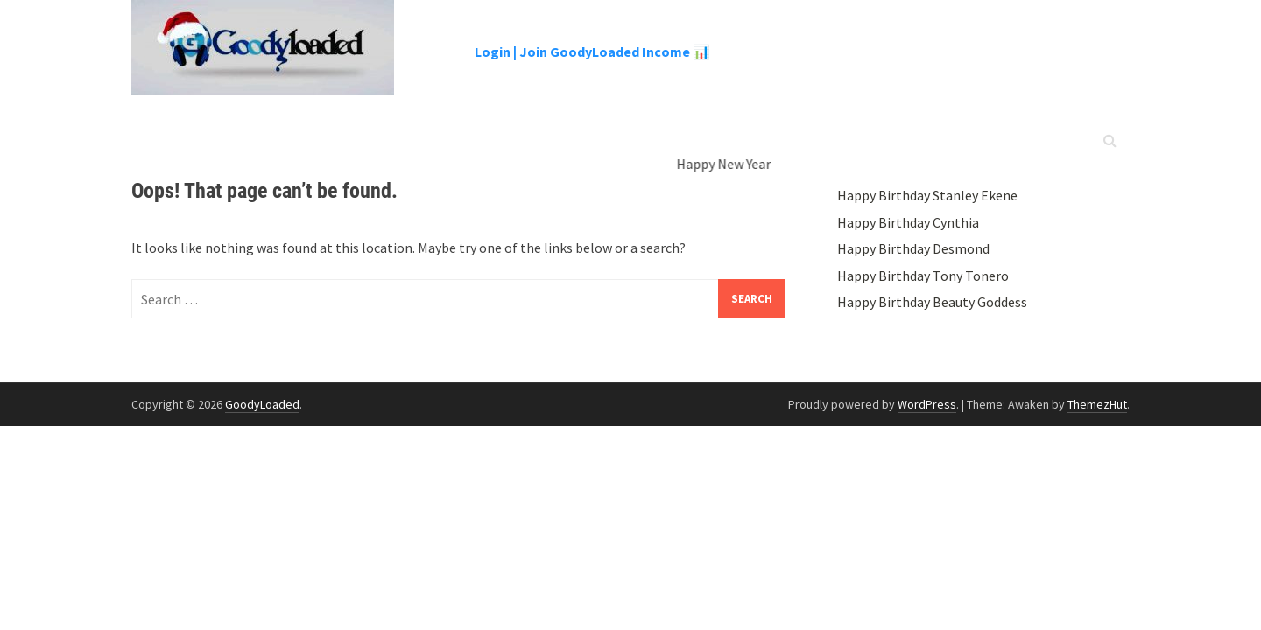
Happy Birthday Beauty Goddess (932, 302)
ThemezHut (1097, 404)
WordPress (927, 404)
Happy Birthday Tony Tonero (923, 275)
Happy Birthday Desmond (913, 248)
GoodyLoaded (262, 404)
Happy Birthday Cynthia (908, 222)
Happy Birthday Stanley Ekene (927, 195)
